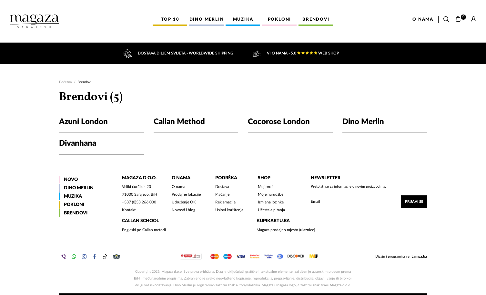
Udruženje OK (184, 202)
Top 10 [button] (170, 19)
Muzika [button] (243, 19)
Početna (65, 82)
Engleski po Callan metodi (144, 230)
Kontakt (129, 210)
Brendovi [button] (315, 19)
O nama (422, 19)
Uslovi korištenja (229, 210)
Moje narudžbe (270, 194)
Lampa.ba (419, 256)
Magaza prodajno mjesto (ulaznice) (286, 230)
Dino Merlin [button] (206, 19)
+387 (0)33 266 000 (139, 202)
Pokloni (74, 204)
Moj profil (266, 187)
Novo (71, 179)
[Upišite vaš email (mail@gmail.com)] (369, 201)
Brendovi (75, 213)
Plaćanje (222, 194)
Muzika (73, 196)
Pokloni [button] (279, 19)
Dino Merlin (79, 188)
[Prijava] (473, 19)
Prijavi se (414, 201)
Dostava (222, 187)
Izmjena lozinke (271, 202)
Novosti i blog (183, 210)
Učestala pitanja (271, 210)
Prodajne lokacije (186, 194)
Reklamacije (225, 202)
